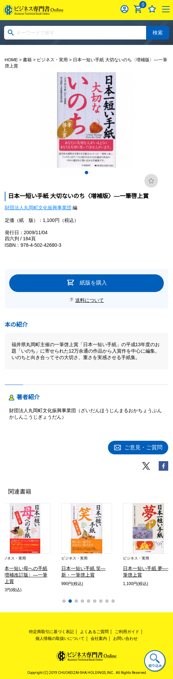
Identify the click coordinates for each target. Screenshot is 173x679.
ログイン (124, 9)
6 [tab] (94, 601)
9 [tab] (113, 601)
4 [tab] (82, 601)
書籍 (27, 59)
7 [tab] (101, 601)
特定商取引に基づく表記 (51, 631)
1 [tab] (86, 172)
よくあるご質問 (94, 631)
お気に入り (152, 9)
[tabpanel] (86, 120)
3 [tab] (76, 601)
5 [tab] (88, 601)
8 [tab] (107, 601)
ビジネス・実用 (52, 59)
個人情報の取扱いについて (59, 638)
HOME (11, 59)
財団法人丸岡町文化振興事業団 (38, 207)
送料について (89, 300)
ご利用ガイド (127, 631)
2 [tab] (70, 601)
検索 (158, 32)
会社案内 (99, 638)
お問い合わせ (125, 638)
